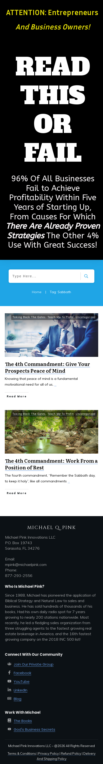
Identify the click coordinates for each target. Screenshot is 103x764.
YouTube (22, 681)
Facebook (22, 672)
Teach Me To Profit (61, 317)
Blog (17, 698)
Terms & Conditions (22, 753)
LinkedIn (20, 690)
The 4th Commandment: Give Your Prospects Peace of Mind (47, 367)
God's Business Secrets (34, 729)
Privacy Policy (48, 753)
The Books (23, 720)
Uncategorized (86, 317)
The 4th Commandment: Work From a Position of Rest (51, 464)
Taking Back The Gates (29, 317)
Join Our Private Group (34, 664)
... (55, 384)
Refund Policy (71, 753)
